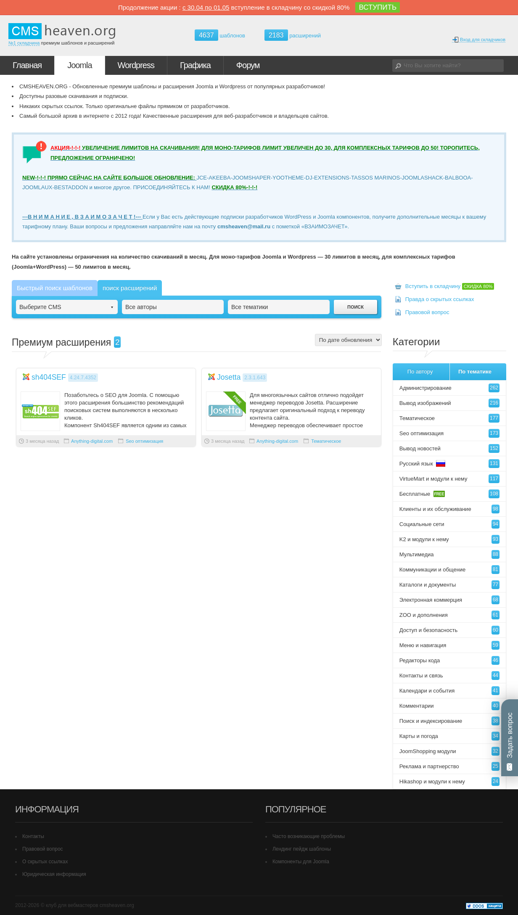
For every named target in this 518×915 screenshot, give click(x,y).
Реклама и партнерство (449, 766)
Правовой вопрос (427, 312)
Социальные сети (449, 524)
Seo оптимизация (144, 441)
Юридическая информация (54, 874)
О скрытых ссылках (45, 862)
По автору (420, 371)
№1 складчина (24, 42)
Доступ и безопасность (449, 630)
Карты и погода (449, 736)
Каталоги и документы (449, 584)
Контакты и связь (449, 675)
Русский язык (449, 463)
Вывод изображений (449, 403)
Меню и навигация (449, 645)
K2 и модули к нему (449, 539)
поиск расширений (130, 287)
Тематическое (326, 441)
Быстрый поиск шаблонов (54, 287)
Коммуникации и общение (449, 569)
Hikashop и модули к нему (449, 781)
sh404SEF (49, 377)
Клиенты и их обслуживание (449, 509)
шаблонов (220, 35)
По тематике (475, 371)
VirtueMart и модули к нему (449, 478)
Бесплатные (449, 493)
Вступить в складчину (449, 286)
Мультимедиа (449, 554)
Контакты (33, 836)
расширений (292, 35)
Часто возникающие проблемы (308, 836)
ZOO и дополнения (449, 615)
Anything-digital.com (92, 441)
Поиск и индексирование (449, 721)
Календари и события (449, 690)
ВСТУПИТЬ (377, 7)
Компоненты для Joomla (300, 862)
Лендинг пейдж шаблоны (301, 849)
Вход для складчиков (478, 39)
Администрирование (449, 387)
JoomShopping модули (449, 751)
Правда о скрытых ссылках (439, 299)
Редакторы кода (449, 660)
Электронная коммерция (449, 599)
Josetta (229, 377)
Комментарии (449, 705)
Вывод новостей (449, 448)
